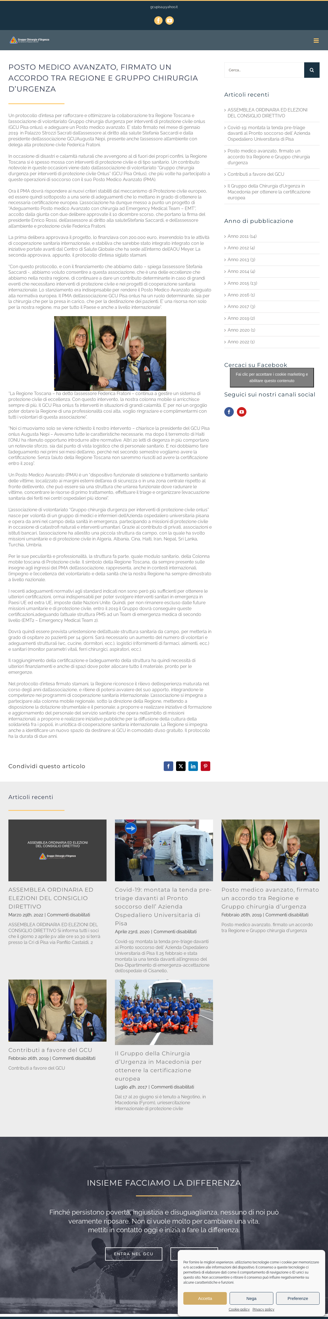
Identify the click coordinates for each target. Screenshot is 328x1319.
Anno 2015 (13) (242, 283)
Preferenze (298, 1298)
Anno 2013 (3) (241, 259)
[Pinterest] (205, 766)
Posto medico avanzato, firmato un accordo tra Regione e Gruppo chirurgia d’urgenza (269, 156)
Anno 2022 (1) (241, 341)
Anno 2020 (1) (241, 330)
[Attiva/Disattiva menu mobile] (317, 41)
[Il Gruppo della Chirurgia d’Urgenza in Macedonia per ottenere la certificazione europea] (164, 1012)
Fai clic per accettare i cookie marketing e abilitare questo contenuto (272, 377)
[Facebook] (168, 766)
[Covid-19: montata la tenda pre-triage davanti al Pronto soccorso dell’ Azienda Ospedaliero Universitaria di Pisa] (164, 850)
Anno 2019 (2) (241, 318)
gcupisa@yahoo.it (164, 7)
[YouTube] (241, 412)
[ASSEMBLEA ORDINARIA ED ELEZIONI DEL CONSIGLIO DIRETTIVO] (57, 850)
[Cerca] (312, 70)
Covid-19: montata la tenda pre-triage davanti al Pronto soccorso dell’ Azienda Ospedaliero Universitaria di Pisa (269, 133)
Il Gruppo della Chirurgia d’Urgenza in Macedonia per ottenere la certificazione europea (269, 191)
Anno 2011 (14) (242, 236)
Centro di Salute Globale (89, 249)
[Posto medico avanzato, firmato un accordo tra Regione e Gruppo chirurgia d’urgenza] (270, 850)
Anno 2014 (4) (241, 271)
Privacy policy (263, 1309)
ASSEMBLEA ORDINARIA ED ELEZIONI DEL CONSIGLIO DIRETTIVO (268, 112)
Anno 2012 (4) (241, 247)
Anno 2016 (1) (241, 295)
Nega (251, 1298)
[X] (181, 766)
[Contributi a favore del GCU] (57, 1010)
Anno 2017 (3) (241, 306)
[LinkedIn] (193, 766)
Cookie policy (239, 1309)
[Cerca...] (264, 70)
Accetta (205, 1298)
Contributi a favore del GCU (256, 174)
